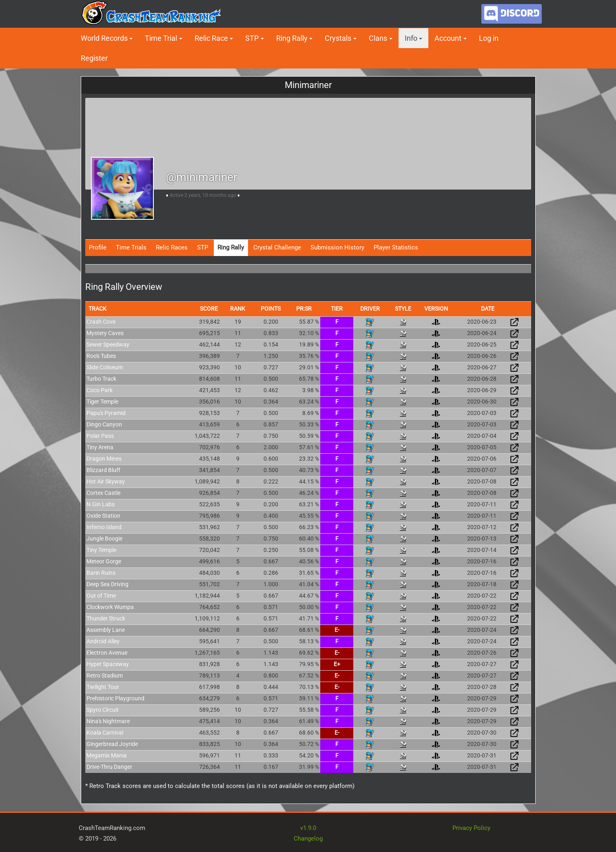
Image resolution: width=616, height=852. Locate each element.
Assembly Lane (105, 630)
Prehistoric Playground (115, 698)
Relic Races (172, 247)
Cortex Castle (103, 493)
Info (411, 38)
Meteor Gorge (103, 561)
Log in (489, 38)
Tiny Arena (99, 447)
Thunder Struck (105, 618)
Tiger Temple (102, 401)
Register (94, 58)
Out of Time (101, 595)
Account (447, 38)
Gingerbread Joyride (112, 744)
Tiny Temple (101, 550)
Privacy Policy (471, 828)
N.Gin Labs (100, 504)
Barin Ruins (100, 572)
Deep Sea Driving (107, 584)
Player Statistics (396, 247)
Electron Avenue (106, 652)
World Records (104, 38)
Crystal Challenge (277, 247)
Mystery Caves (105, 333)
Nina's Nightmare (108, 721)
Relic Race (211, 38)
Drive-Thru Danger (109, 767)
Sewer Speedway (107, 344)
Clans (378, 38)
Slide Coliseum (104, 367)
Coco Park (99, 390)
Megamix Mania (106, 755)
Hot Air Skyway (105, 481)
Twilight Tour (102, 687)
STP (252, 38)
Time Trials (131, 247)
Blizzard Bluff (103, 470)
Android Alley (103, 641)
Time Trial (161, 38)
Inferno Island (104, 527)
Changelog (308, 838)
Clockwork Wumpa (110, 607)
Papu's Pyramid (106, 413)
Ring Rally (292, 38)
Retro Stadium (104, 675)
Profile (97, 247)
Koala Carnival (104, 732)
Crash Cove (100, 321)
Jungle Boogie (104, 538)
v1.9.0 (308, 828)
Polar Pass (100, 436)
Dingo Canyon (104, 424)
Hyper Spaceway (107, 664)
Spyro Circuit (102, 709)
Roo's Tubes (101, 356)
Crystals (338, 38)
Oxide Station (103, 515)
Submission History (337, 247)
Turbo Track (101, 378)
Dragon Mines (104, 458)
